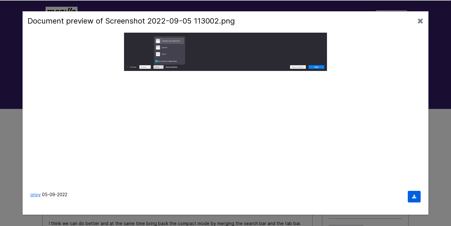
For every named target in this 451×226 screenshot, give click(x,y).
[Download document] (414, 196)
